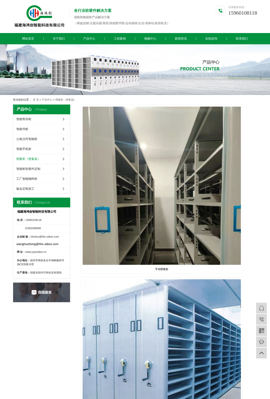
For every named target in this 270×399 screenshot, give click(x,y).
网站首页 (28, 38)
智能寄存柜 (23, 119)
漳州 (177, 382)
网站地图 (43, 382)
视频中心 (150, 38)
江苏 (195, 382)
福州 (159, 382)
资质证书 (76, 354)
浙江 (207, 382)
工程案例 (120, 38)
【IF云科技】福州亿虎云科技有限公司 (48, 391)
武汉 (201, 382)
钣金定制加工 (25, 188)
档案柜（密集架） (65, 99)
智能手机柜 (23, 149)
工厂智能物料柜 (26, 178)
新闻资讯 (181, 38)
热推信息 (18, 382)
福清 (189, 382)
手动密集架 (108, 161)
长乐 (183, 382)
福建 (154, 382)
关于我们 (59, 38)
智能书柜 (22, 129)
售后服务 (76, 360)
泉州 (171, 382)
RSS (52, 382)
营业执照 (76, 343)
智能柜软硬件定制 (28, 168)
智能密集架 (168, 161)
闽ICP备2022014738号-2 (118, 386)
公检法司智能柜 (26, 139)
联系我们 (242, 38)
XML (59, 382)
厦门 (165, 382)
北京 (219, 382)
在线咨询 (211, 38)
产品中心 (89, 38)
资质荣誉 (76, 349)
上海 (213, 382)
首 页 (36, 99)
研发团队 (76, 337)
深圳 (225, 382)
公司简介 (76, 332)
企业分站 (30, 382)
